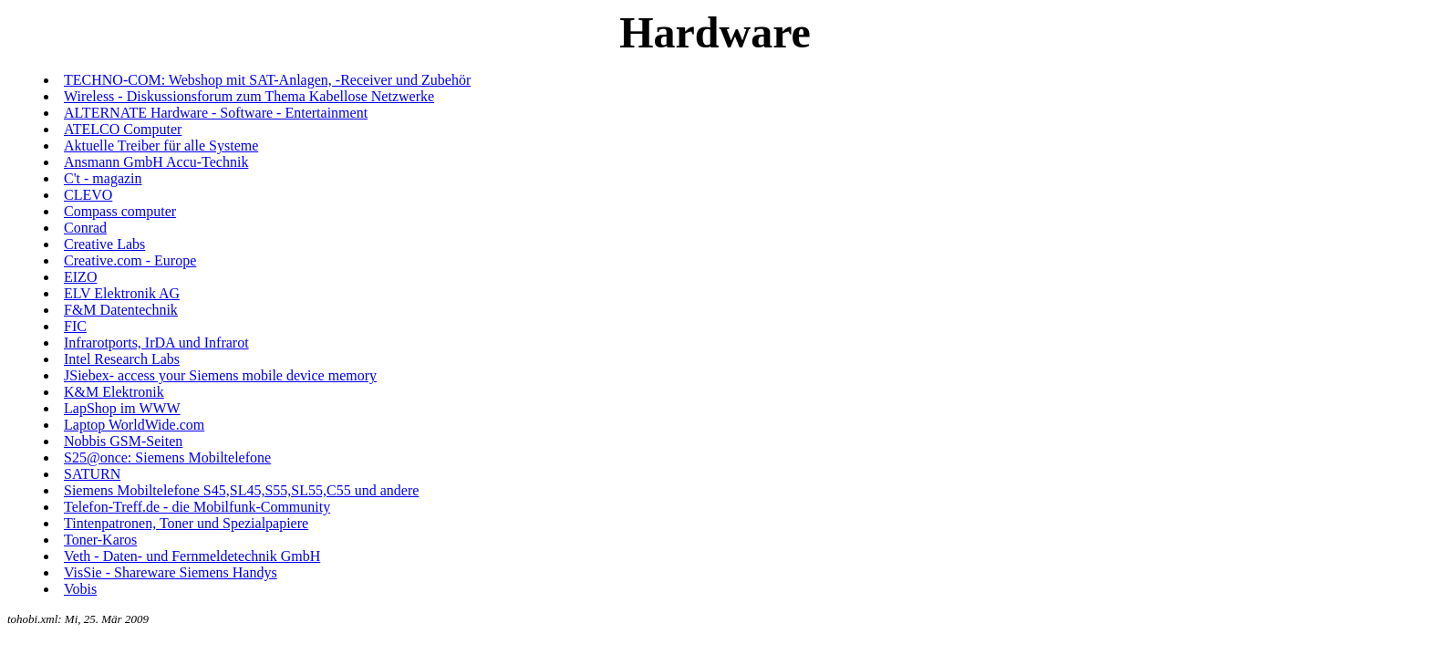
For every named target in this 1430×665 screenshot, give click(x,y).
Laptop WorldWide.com (134, 424)
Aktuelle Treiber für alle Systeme (161, 145)
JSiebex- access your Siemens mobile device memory (220, 375)
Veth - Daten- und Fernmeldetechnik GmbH (192, 556)
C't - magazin (103, 178)
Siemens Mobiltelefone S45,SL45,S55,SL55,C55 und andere (241, 490)
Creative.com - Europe (130, 260)
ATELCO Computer (122, 129)
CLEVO (88, 195)
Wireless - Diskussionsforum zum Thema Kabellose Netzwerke (249, 96)
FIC (75, 326)
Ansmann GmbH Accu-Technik (156, 162)
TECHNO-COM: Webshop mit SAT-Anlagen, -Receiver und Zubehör (267, 80)
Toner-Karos (100, 539)
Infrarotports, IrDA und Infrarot (156, 342)
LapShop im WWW (122, 408)
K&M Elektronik (114, 392)
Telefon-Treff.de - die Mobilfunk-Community (197, 506)
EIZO (80, 277)
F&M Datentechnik (121, 309)
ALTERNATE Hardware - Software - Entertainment (216, 112)
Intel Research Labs (122, 359)
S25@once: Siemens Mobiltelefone (167, 457)
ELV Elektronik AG (122, 293)
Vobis (80, 589)
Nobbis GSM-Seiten (123, 441)
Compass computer (120, 211)
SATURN (92, 474)
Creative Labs (104, 244)
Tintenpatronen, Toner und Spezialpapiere (186, 523)
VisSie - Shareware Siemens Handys (170, 572)
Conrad (85, 227)
